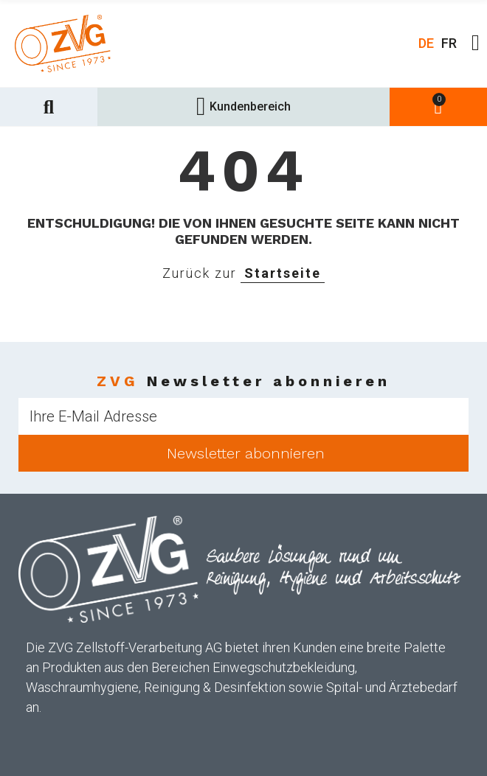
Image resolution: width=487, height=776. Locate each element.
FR (449, 43)
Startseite (282, 273)
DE (426, 43)
